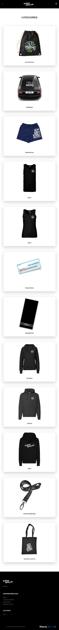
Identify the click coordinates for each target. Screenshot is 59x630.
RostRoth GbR (21, 626)
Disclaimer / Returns (8, 604)
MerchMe (13, 626)
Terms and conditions (8, 599)
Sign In (5, 614)
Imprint (5, 597)
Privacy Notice (6, 602)
